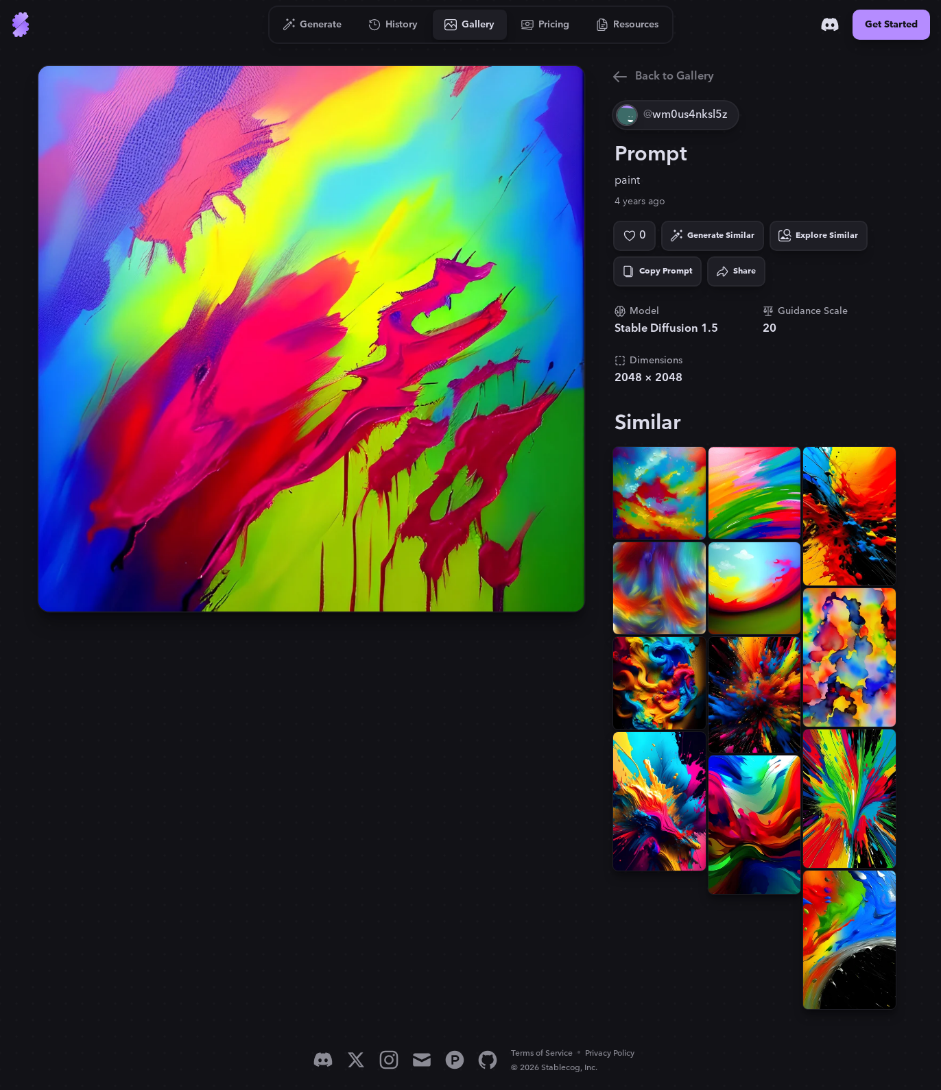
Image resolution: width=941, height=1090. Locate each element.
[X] (356, 1059)
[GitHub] (487, 1059)
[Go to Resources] (627, 25)
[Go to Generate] (312, 25)
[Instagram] (388, 1059)
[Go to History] (393, 25)
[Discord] (830, 24)
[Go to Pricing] (545, 25)
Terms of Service (542, 1053)
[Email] (421, 1059)
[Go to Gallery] (469, 25)
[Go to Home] (20, 24)
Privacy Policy (609, 1053)
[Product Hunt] (454, 1059)
